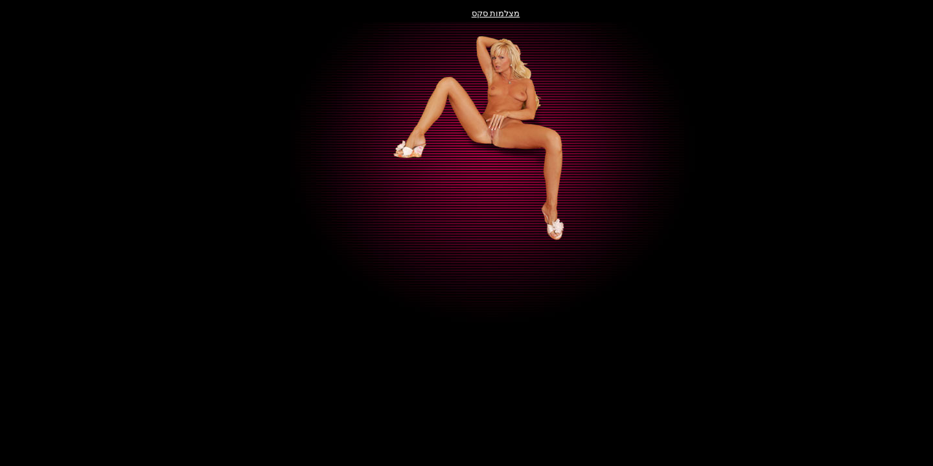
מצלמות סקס (467, 13)
